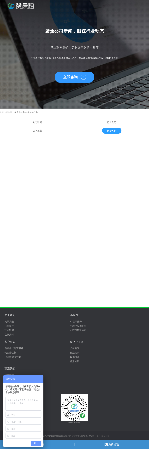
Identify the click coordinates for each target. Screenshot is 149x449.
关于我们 (9, 321)
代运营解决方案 (13, 357)
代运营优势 (10, 352)
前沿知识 (111, 130)
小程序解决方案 (78, 330)
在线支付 (9, 334)
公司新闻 (37, 122)
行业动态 (111, 122)
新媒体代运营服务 (14, 348)
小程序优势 (76, 321)
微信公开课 (33, 112)
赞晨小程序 (19, 112)
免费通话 (112, 444)
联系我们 (9, 330)
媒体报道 (37, 130)
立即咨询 (70, 77)
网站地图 (105, 436)
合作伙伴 (9, 326)
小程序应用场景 (78, 326)
